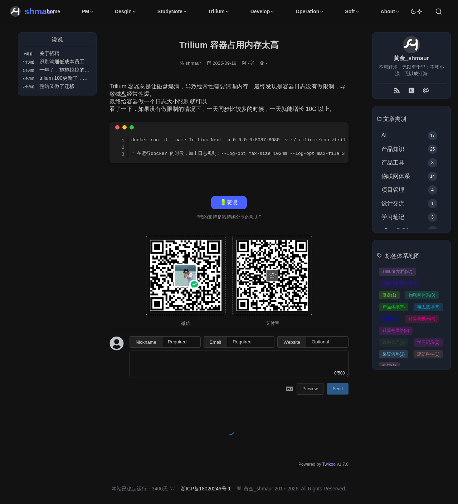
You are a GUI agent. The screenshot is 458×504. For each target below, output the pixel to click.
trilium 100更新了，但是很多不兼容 (78, 78)
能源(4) (389, 318)
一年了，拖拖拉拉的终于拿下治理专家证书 (87, 70)
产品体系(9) (394, 306)
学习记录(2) (428, 342)
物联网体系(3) (422, 295)
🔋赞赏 (229, 202)
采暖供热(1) (394, 354)
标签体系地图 (402, 256)
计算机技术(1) (422, 318)
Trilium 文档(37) (398, 271)
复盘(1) (389, 295)
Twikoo (329, 464)
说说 (57, 39)
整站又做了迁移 (56, 86)
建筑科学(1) (428, 354)
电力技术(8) (428, 306)
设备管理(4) (394, 342)
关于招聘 (49, 53)
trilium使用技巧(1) (399, 283)
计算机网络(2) (396, 330)
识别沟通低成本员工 (61, 61)
